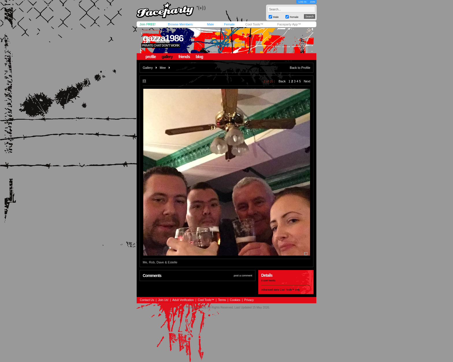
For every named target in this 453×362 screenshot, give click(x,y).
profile (151, 56)
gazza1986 (163, 38)
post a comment (243, 275)
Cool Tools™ (254, 24)
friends (184, 56)
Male (210, 24)
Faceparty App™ (289, 24)
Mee (163, 67)
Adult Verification (183, 300)
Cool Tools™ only (290, 289)
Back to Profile (300, 67)
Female (229, 24)
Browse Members (180, 24)
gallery (166, 56)
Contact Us (147, 300)
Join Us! (163, 300)
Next (307, 81)
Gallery (148, 67)
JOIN (312, 2)
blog (199, 56)
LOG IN (302, 2)
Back (282, 81)
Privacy (249, 300)
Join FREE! (148, 24)
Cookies (235, 300)
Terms (222, 300)
